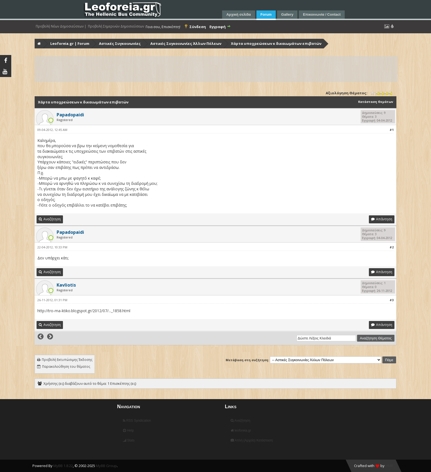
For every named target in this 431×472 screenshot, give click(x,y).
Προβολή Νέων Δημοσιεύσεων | (61, 26)
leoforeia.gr (241, 430)
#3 (391, 300)
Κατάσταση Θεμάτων (375, 102)
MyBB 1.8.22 (63, 465)
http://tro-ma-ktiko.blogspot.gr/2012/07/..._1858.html (83, 310)
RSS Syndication (137, 420)
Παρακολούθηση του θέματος (66, 366)
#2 (391, 247)
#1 (391, 130)
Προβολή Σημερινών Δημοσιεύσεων (116, 26)
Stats (129, 440)
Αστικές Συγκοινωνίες (120, 43)
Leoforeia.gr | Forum (69, 43)
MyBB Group (106, 465)
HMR (389, 465)
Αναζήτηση (240, 420)
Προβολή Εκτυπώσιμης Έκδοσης (67, 359)
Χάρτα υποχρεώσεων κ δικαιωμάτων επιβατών (276, 43)
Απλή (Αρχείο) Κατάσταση (252, 440)
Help (128, 430)
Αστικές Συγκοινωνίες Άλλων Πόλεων (185, 43)
